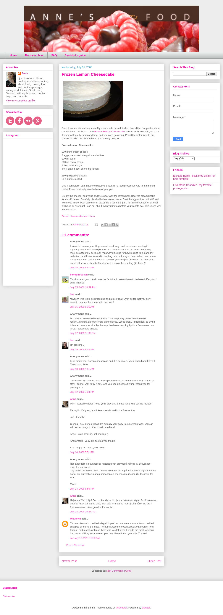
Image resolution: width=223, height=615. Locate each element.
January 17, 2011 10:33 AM (85, 538)
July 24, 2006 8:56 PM (82, 488)
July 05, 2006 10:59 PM (83, 287)
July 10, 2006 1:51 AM (82, 369)
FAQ (54, 55)
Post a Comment (75, 545)
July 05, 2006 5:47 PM (82, 267)
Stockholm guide (75, 55)
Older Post (154, 561)
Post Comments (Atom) (118, 570)
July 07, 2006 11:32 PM (83, 333)
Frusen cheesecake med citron (78, 216)
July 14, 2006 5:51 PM (82, 452)
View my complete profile (20, 100)
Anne (73, 399)
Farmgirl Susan (79, 274)
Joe (72, 294)
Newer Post (69, 561)
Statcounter (9, 596)
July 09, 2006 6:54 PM (82, 349)
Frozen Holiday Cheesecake (109, 131)
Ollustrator (121, 607)
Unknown (75, 518)
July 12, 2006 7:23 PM (82, 392)
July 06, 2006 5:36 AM (82, 306)
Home (13, 55)
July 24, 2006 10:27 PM (83, 511)
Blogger (146, 607)
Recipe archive (34, 55)
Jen (72, 340)
